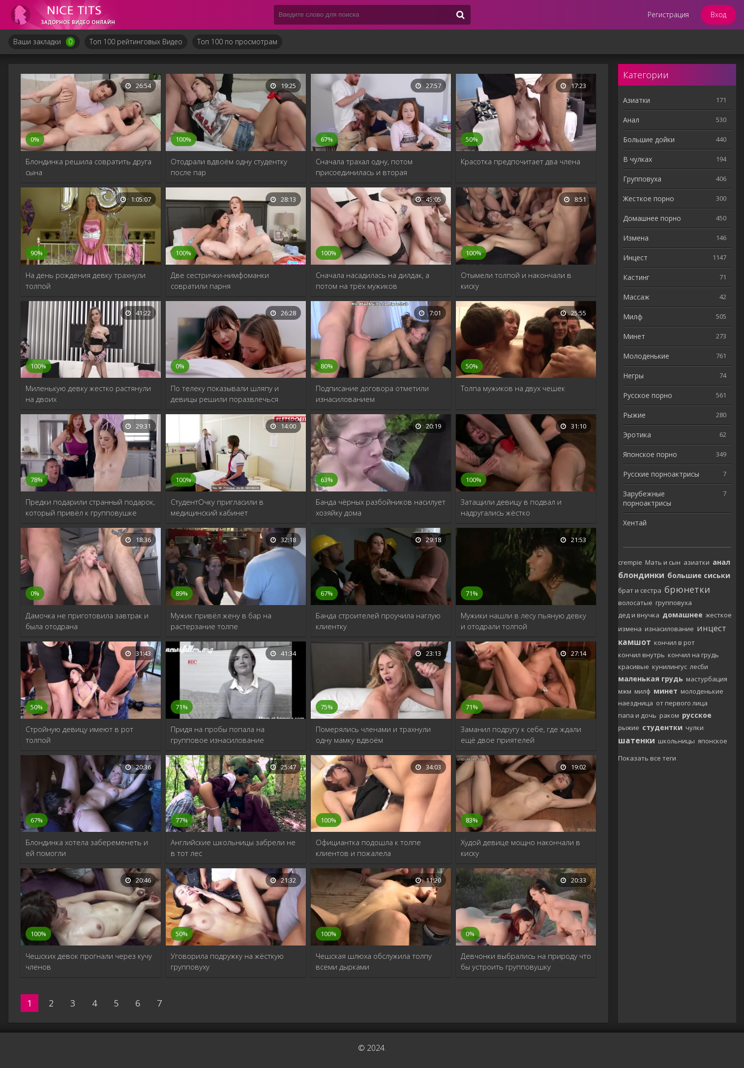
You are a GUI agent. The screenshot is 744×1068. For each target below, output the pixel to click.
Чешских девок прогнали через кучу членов (89, 961)
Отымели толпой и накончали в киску (516, 280)
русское (697, 715)
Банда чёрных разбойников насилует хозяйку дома (381, 507)
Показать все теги (647, 758)
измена (630, 628)
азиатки (697, 562)
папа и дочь (637, 715)
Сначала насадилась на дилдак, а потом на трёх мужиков (372, 280)
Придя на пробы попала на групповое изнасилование (218, 734)
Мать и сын (663, 562)
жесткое (719, 614)
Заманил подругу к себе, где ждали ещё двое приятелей (521, 734)
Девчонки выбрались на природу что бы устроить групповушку (526, 961)
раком (669, 715)
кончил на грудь (693, 654)
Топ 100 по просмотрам (237, 41)
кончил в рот (674, 642)
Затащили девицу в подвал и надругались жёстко (511, 507)
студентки (662, 727)
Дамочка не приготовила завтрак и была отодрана (87, 620)
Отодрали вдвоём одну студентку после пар (229, 166)
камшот (634, 642)
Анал (631, 119)
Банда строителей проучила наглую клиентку (378, 620)
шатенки (636, 740)
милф (642, 691)
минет (666, 691)
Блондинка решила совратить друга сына (88, 166)
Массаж (636, 297)
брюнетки (687, 589)
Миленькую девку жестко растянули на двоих (88, 393)
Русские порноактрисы (661, 474)
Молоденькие (646, 356)
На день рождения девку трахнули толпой (86, 280)
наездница (635, 703)
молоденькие (702, 691)
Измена (636, 238)
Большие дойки (649, 139)
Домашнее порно (652, 218)
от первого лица (682, 703)
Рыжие (634, 415)
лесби (699, 666)
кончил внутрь (641, 654)
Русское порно (647, 395)
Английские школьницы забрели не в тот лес (233, 847)
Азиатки (636, 100)
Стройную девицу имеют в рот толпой (79, 734)
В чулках (637, 159)
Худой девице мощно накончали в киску (520, 847)
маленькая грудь (650, 678)
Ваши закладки (44, 42)
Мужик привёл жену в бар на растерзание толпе (221, 620)
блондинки (641, 575)
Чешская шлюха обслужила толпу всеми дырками (374, 961)
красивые (633, 666)
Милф (633, 316)
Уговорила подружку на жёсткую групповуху (227, 961)
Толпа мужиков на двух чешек (513, 388)
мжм (624, 691)
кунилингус (669, 666)
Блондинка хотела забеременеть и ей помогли (87, 847)
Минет (634, 336)
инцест (711, 628)
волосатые (635, 602)
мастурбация (706, 678)
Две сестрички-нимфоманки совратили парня (220, 280)
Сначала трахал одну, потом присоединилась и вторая (364, 166)
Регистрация (668, 14)
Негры (633, 375)
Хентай (635, 522)
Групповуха (642, 178)
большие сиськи (698, 575)
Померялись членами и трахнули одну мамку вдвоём (373, 734)
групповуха (673, 602)
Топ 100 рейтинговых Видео (135, 41)
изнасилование (669, 628)
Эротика (637, 434)
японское (712, 740)
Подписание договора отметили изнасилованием (372, 393)
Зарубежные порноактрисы (647, 498)
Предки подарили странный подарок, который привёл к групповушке (90, 507)
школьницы (676, 740)
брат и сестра (639, 590)
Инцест (635, 257)
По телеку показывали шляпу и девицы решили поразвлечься (225, 393)
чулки (694, 727)
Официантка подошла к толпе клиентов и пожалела (368, 847)
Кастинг (636, 277)
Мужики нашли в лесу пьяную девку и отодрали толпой (523, 620)
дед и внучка (638, 614)
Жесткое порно (648, 198)
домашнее (682, 614)
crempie (630, 562)
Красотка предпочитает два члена (520, 161)
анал (721, 562)
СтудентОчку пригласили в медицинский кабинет (217, 507)
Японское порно (650, 454)
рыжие (628, 727)
